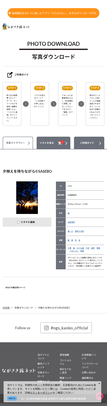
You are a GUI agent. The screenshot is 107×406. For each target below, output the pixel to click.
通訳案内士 (87, 377)
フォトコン (73, 251)
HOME (6, 307)
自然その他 (79, 231)
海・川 (70, 231)
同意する (12, 398)
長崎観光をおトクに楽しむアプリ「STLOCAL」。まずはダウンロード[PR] (52, 13)
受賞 (82, 251)
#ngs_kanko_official (66, 328)
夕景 (69, 248)
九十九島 (80, 248)
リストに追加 (28, 222)
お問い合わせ (89, 372)
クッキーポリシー (42, 392)
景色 (98, 248)
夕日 (87, 248)
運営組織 (64, 354)
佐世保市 (71, 222)
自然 (93, 248)
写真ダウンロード (23, 307)
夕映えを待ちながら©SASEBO (54, 307)
